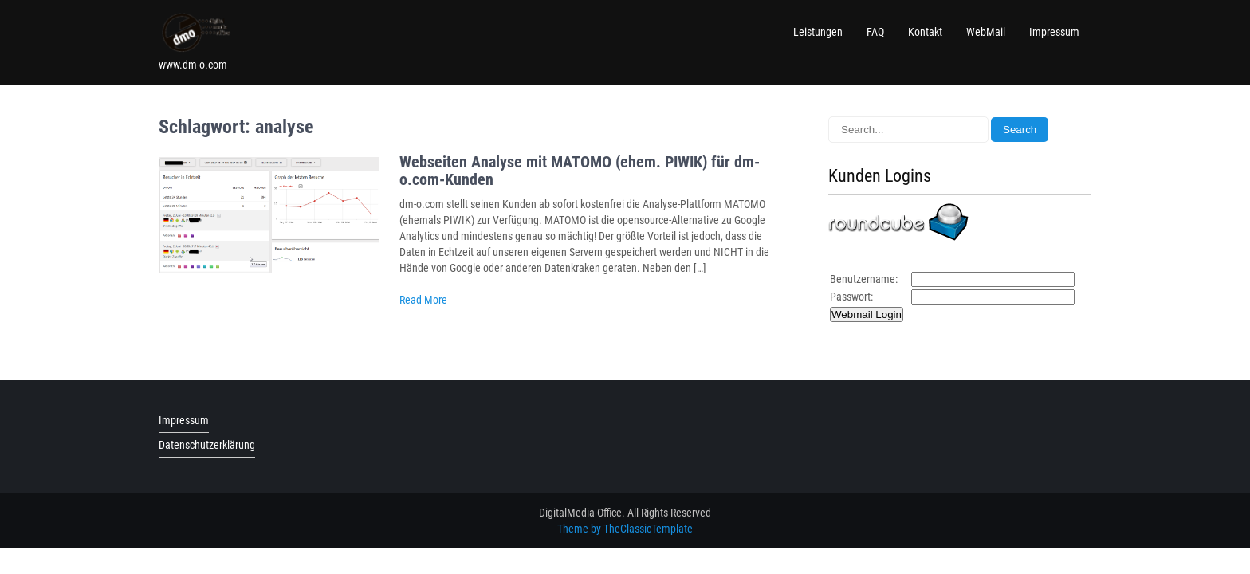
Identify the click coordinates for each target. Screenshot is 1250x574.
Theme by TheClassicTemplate (625, 528)
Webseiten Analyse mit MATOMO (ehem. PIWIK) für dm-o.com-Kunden (579, 170)
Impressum (1054, 32)
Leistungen (818, 32)
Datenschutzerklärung (207, 444)
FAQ (875, 32)
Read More (423, 299)
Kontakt (925, 32)
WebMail (985, 32)
